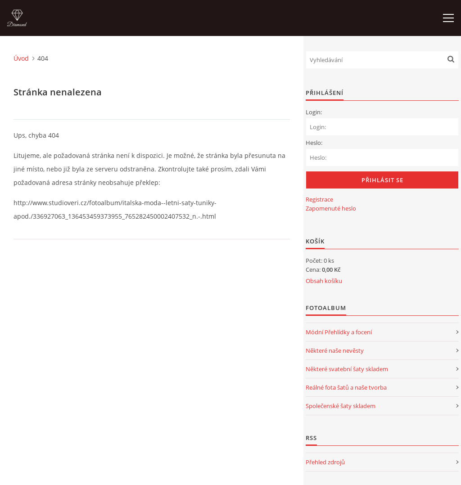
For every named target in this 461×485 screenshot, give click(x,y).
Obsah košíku (324, 281)
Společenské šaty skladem (340, 406)
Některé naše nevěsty (335, 350)
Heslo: (314, 143)
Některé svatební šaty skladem (347, 369)
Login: (314, 112)
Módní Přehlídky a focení (339, 332)
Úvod (21, 58)
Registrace (319, 199)
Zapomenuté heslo (331, 208)
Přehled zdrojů (325, 462)
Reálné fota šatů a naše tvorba (346, 387)
